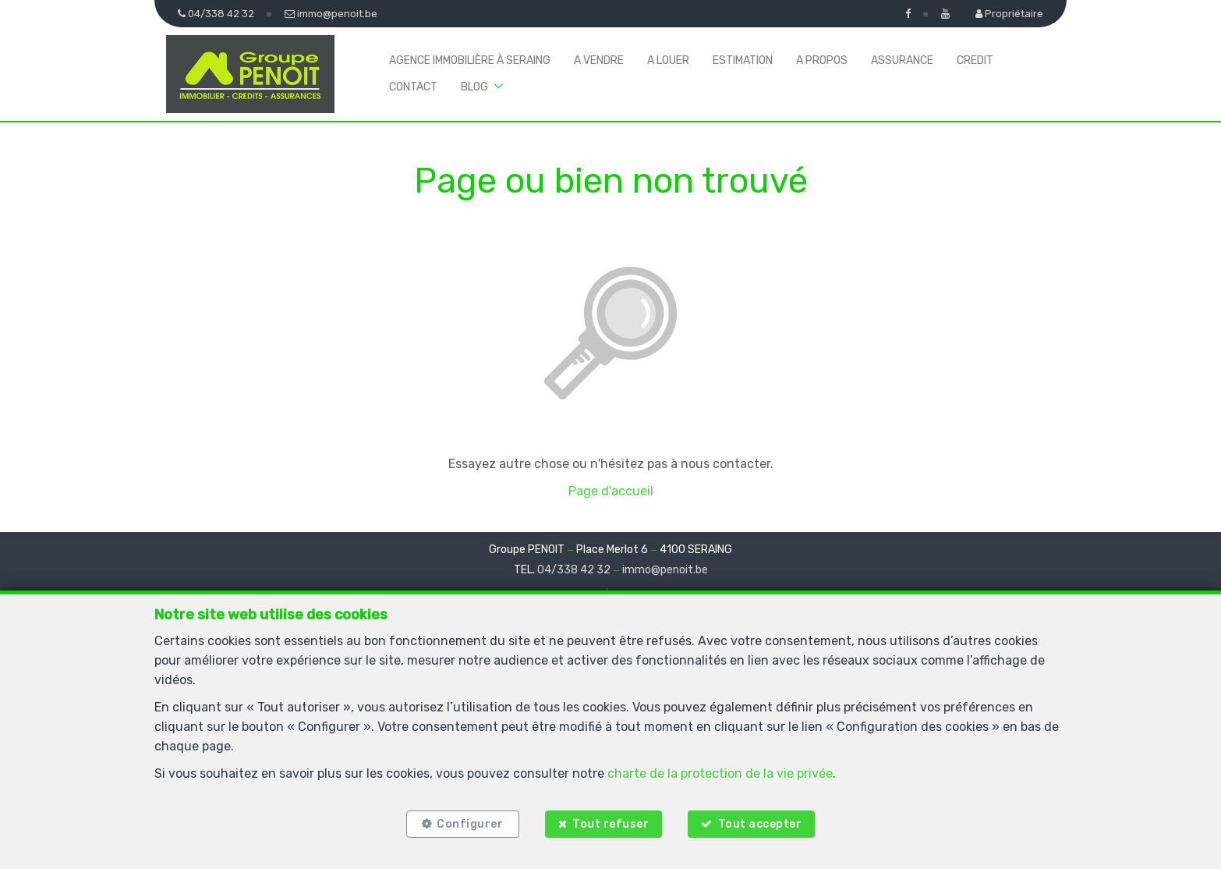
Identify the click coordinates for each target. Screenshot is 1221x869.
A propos (822, 60)
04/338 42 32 (573, 569)
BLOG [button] (474, 87)
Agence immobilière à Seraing (469, 60)
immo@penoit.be (665, 569)
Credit (975, 60)
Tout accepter (761, 824)
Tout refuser (610, 824)
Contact (413, 87)
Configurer (470, 824)
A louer (668, 60)
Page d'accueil (610, 491)
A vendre (599, 60)
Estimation (743, 60)
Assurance (902, 60)
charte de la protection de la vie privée (720, 773)
